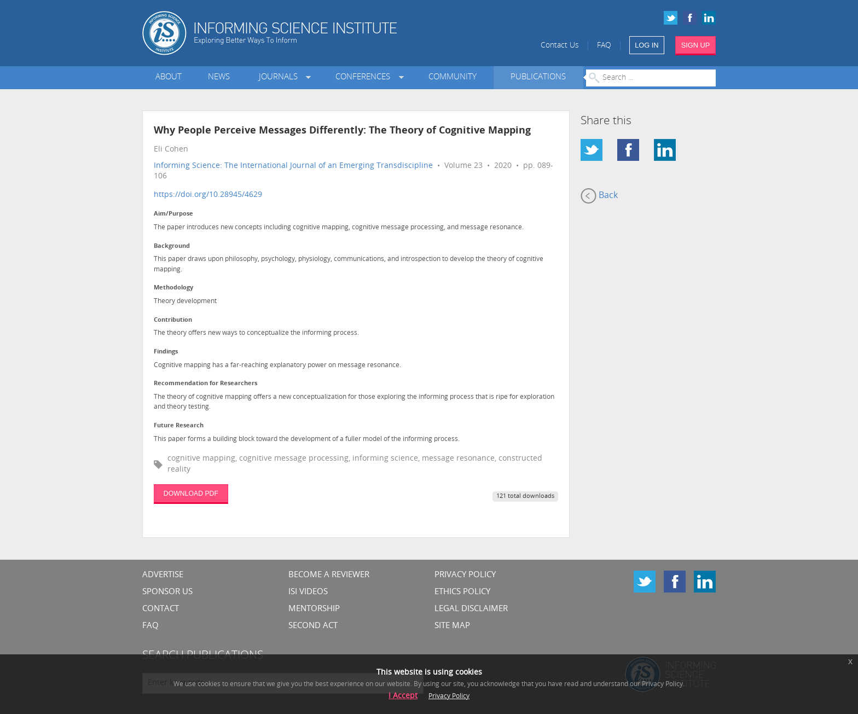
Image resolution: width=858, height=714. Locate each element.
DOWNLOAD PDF (191, 493)
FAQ (604, 46)
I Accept (403, 696)
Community (452, 77)
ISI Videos (308, 592)
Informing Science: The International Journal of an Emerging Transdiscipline (293, 166)
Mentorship (314, 609)
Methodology (173, 288)
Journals (280, 77)
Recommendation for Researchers (205, 384)
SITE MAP (452, 626)
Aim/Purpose (173, 214)
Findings (166, 352)
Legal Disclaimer (471, 609)
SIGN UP (695, 45)
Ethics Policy (462, 592)
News (219, 77)
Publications (538, 77)
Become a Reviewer (328, 575)
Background (172, 246)
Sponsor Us (167, 592)
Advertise (162, 575)
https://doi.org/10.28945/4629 (208, 195)
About (168, 77)
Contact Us (560, 46)
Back (599, 196)
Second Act (313, 626)
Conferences (365, 77)
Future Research (179, 426)
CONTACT (160, 609)
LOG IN (646, 45)
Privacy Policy (465, 575)
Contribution (173, 320)
